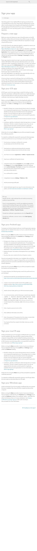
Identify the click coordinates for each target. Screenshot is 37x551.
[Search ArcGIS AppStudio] (17, 2)
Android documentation (7, 231)
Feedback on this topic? (30, 407)
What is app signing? (8, 128)
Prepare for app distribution (11, 116)
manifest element (16, 249)
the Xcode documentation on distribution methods (21, 188)
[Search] (29, 1)
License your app (11, 84)
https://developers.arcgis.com (8, 48)
